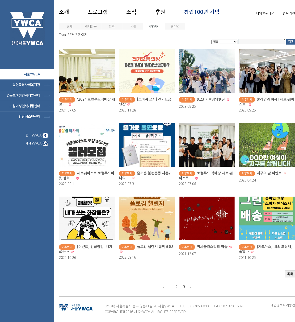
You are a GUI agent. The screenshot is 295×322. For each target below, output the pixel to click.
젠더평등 (90, 26)
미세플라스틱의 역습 (212, 246)
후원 (160, 12)
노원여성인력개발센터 (24, 106)
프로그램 (98, 12)
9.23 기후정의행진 (211, 99)
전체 (69, 26)
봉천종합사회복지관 (26, 85)
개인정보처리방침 (282, 305)
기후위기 (153, 26)
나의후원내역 (265, 13)
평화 (111, 26)
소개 (64, 12)
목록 (290, 274)
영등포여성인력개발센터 (23, 95)
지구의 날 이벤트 (270, 173)
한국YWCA (36, 135)
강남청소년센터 (29, 116)
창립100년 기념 (201, 12)
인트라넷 (289, 13)
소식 (131, 12)
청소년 (175, 26)
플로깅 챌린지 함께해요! (155, 246)
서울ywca (32, 74)
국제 (132, 26)
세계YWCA (36, 143)
